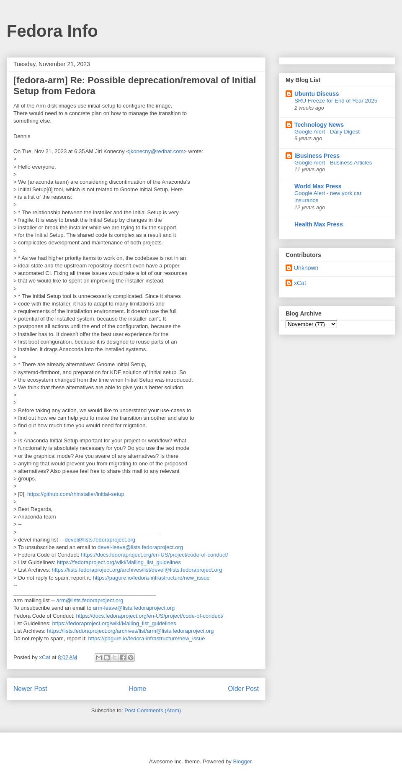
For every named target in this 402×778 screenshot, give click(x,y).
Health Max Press (318, 224)
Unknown (306, 267)
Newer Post (30, 688)
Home (138, 688)
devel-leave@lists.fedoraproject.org (140, 547)
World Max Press (318, 186)
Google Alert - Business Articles (333, 162)
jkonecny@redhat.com (156, 151)
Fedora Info (52, 31)
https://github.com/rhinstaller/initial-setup (75, 494)
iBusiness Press (317, 155)
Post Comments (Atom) (152, 710)
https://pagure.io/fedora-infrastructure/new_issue (151, 578)
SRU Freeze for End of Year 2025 (335, 101)
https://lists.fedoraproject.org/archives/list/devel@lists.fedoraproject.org (137, 570)
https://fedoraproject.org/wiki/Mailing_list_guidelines (119, 562)
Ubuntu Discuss (316, 93)
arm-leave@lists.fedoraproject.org (134, 608)
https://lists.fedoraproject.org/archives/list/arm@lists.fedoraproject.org (130, 631)
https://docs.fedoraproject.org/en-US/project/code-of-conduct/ (154, 555)
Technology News (319, 124)
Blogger (242, 761)
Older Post (243, 688)
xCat (300, 283)
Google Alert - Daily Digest (327, 131)
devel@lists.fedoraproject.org (99, 540)
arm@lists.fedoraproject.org (90, 600)
